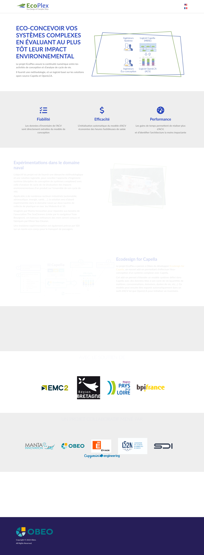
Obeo (33, 540)
